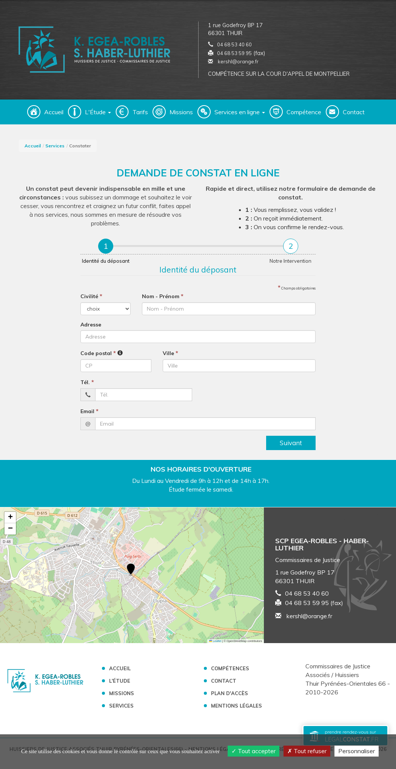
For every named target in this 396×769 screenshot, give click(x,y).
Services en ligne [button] (239, 114)
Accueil (53, 114)
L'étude (119, 683)
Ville (170, 355)
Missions (181, 114)
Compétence (304, 114)
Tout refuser (307, 751)
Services (55, 148)
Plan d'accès (229, 695)
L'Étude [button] (98, 114)
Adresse (90, 326)
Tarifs (140, 114)
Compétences (230, 671)
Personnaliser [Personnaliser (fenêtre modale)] (356, 751)
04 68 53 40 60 (234, 46)
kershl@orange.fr (233, 63)
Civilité (91, 298)
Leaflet (215, 643)
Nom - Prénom (162, 298)
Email (89, 413)
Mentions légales (236, 708)
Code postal (98, 355)
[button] (131, 572)
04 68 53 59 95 (234, 54)
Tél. (87, 384)
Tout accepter (253, 751)
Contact (354, 114)
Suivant (291, 445)
